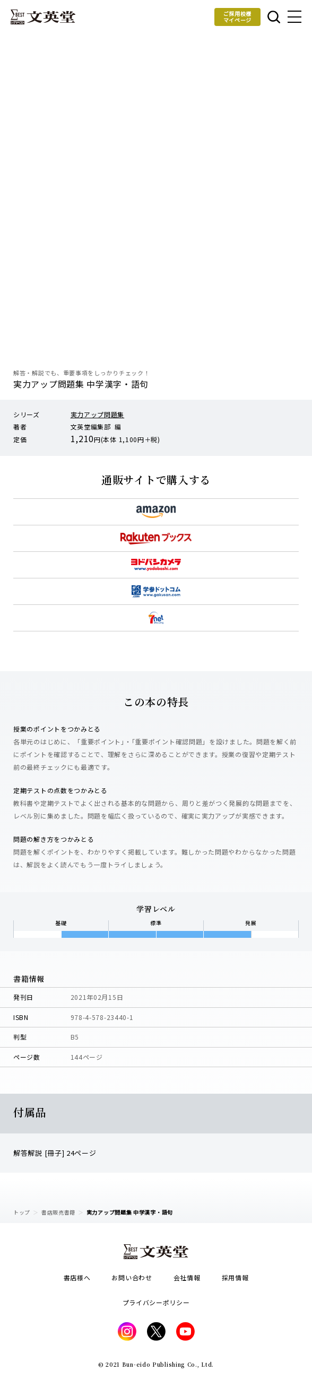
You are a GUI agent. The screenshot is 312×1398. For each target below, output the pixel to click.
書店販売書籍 (58, 1212)
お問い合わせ (131, 1277)
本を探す (273, 17)
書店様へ (77, 1277)
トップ (21, 1212)
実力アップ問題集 (98, 414)
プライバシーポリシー (156, 1302)
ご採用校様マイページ (237, 17)
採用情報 (235, 1277)
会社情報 (187, 1277)
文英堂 (43, 17)
